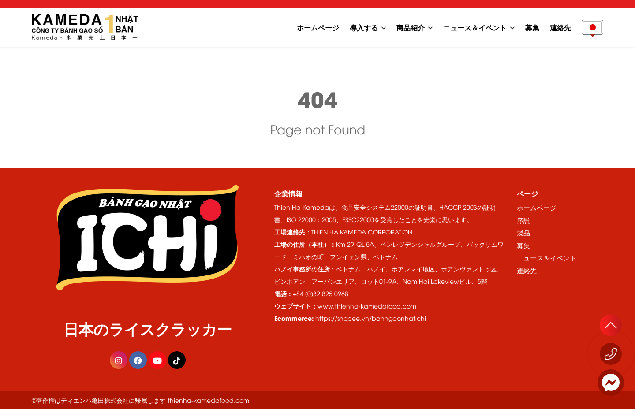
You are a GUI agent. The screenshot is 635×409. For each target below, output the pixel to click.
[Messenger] (611, 382)
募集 (532, 27)
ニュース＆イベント (475, 27)
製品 (523, 232)
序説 (523, 220)
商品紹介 (410, 27)
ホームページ (318, 27)
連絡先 (560, 27)
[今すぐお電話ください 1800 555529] (611, 354)
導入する (364, 27)
